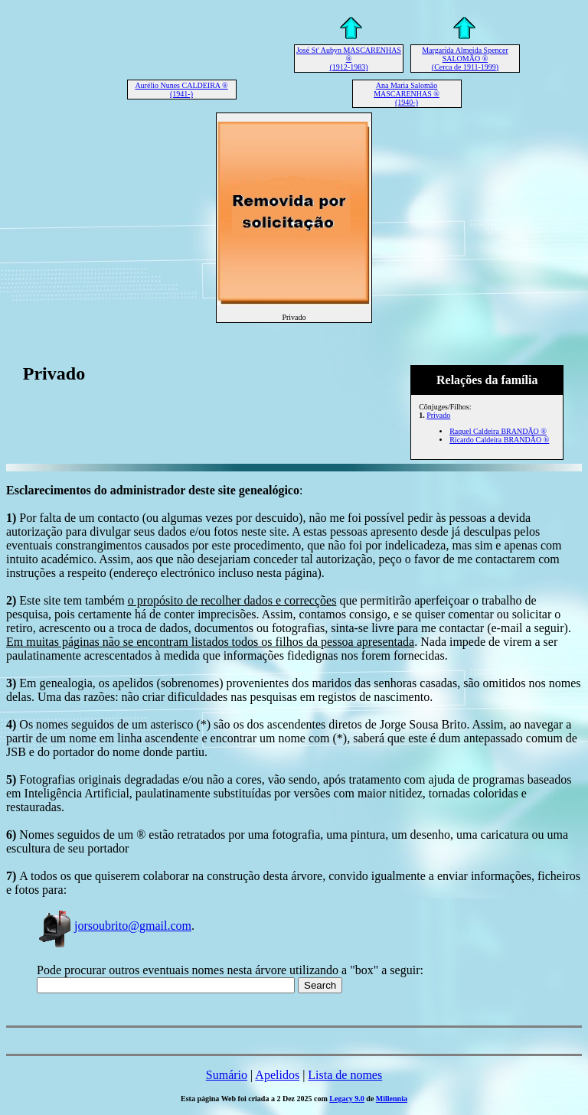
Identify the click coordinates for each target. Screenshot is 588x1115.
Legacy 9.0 (346, 1098)
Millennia (391, 1098)
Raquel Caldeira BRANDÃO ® (498, 431)
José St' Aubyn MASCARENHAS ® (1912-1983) (348, 58)
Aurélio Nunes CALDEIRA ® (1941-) (181, 89)
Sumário (226, 1074)
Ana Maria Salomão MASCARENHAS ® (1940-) (406, 93)
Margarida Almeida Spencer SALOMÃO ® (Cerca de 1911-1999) (465, 58)
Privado (438, 415)
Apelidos (277, 1074)
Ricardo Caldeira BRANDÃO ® (499, 439)
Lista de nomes (345, 1074)
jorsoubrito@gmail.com (114, 925)
